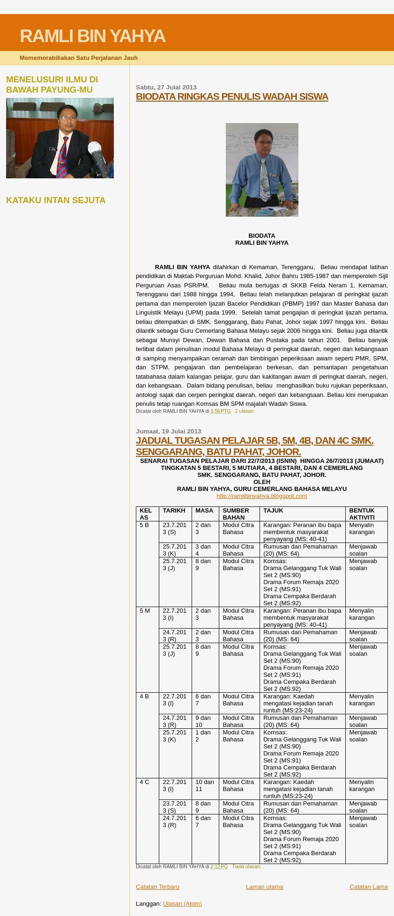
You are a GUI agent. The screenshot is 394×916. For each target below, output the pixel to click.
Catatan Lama (368, 886)
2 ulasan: (245, 411)
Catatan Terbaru (157, 886)
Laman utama (264, 886)
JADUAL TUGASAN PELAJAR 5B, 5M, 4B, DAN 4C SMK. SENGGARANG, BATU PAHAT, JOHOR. (254, 446)
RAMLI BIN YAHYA (92, 36)
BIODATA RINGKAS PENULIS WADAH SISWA (232, 96)
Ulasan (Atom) (182, 903)
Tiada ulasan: (247, 866)
